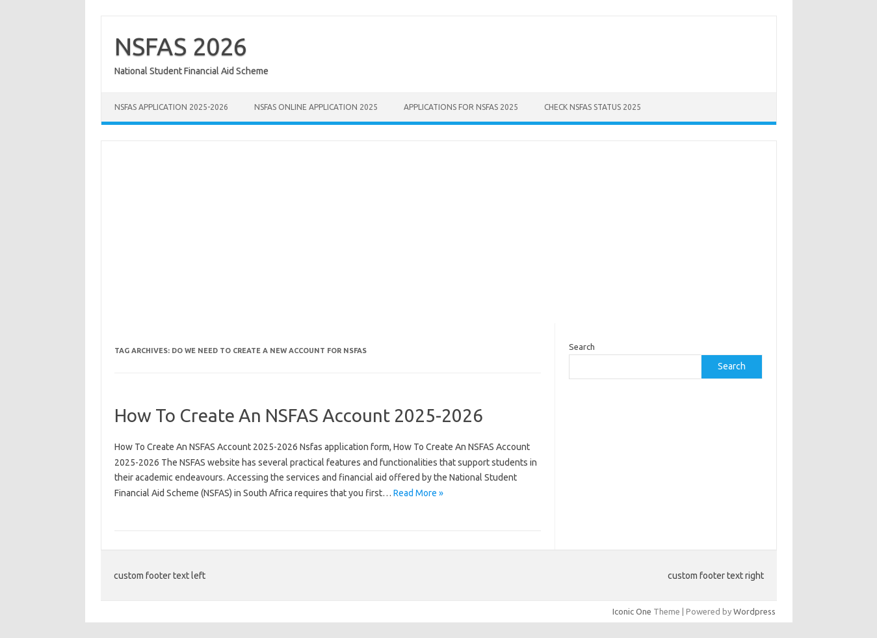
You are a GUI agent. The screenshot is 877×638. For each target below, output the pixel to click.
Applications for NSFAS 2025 (461, 107)
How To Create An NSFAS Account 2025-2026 (298, 415)
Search (582, 346)
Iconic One (631, 611)
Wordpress (754, 611)
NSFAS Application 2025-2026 (171, 107)
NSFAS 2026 (180, 46)
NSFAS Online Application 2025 (316, 107)
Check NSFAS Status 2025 (592, 107)
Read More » (418, 493)
